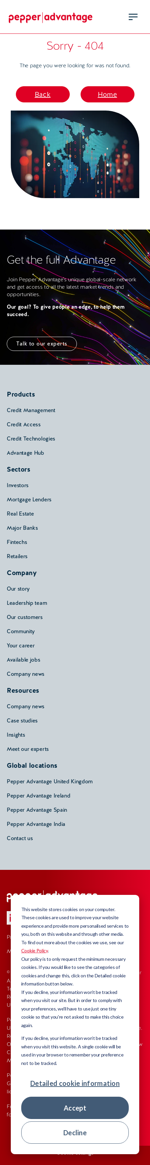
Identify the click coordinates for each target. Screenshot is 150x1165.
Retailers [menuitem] (17, 556)
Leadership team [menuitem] (27, 603)
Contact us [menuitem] (20, 838)
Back (43, 94)
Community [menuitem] (21, 631)
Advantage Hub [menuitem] (25, 452)
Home (107, 94)
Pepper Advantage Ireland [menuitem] (38, 795)
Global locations (32, 765)
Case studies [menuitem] (22, 720)
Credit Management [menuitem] (31, 410)
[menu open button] (133, 16)
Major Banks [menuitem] (22, 527)
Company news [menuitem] (25, 673)
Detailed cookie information (75, 1083)
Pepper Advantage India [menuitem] (36, 824)
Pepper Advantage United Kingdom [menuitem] (50, 781)
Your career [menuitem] (20, 645)
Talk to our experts (41, 343)
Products (21, 394)
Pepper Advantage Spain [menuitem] (37, 809)
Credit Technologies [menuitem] (31, 438)
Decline (75, 1132)
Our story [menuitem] (18, 588)
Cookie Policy (34, 950)
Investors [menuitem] (18, 485)
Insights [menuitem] (16, 734)
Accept (75, 1108)
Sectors (18, 469)
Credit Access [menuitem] (24, 424)
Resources (23, 690)
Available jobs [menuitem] (23, 659)
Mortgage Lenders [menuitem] (29, 499)
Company (22, 572)
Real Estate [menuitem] (20, 513)
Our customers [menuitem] (25, 617)
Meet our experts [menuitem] (28, 749)
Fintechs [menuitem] (17, 542)
